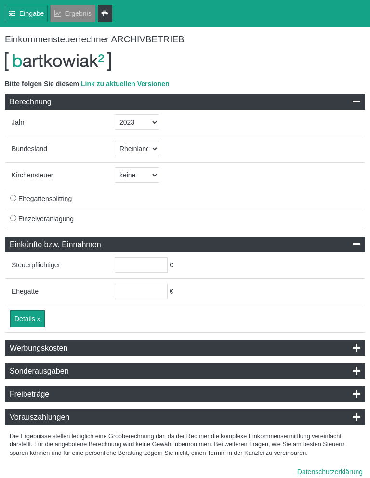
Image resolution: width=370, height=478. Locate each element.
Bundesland (29, 148)
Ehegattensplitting (45, 198)
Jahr (18, 122)
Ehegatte (25, 291)
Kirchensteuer (32, 175)
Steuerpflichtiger (36, 265)
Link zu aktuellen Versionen (125, 84)
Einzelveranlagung (46, 219)
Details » (27, 319)
